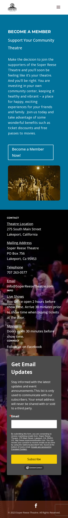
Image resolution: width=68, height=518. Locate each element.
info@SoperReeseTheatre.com (30, 286)
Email (15, 416)
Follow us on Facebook (24, 346)
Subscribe (34, 459)
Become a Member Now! (28, 152)
